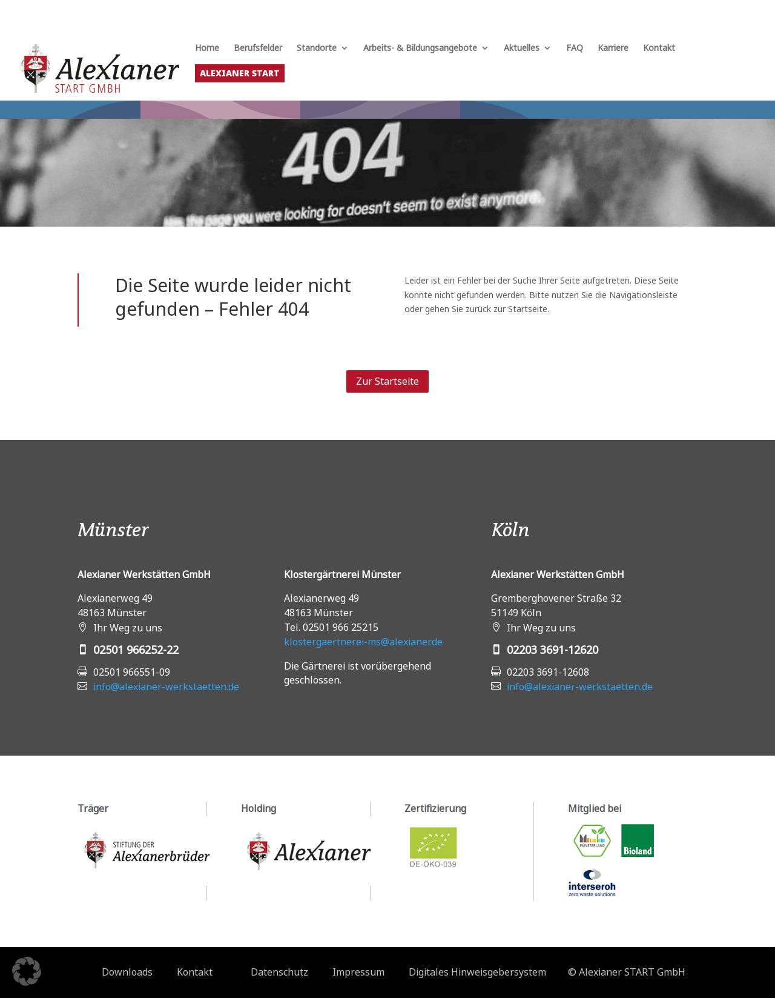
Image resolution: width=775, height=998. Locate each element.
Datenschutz (279, 972)
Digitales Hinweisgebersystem (477, 972)
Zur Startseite (387, 381)
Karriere (613, 48)
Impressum (358, 972)
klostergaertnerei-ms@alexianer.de (363, 641)
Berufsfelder (258, 48)
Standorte (317, 48)
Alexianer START (240, 73)
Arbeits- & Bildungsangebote (420, 48)
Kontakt (659, 48)
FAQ (574, 48)
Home (207, 48)
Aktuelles (521, 48)
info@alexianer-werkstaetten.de (166, 686)
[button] (26, 971)
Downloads (127, 972)
